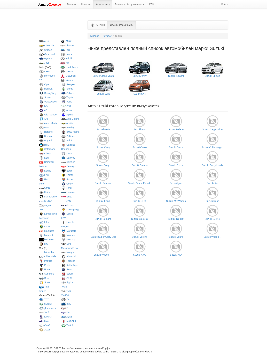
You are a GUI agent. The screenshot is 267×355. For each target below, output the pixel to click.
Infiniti (66, 58)
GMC (44, 188)
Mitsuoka (46, 252)
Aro (43, 118)
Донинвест (47, 308)
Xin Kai (65, 295)
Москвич (68, 321)
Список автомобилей (121, 25)
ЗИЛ (44, 312)
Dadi (44, 157)
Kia (64, 62)
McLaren (46, 239)
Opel (44, 84)
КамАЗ (45, 316)
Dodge (45, 170)
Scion (44, 278)
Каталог (107, 36)
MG (43, 243)
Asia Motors (70, 118)
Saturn (67, 273)
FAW (44, 175)
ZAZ (44, 299)
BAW (44, 127)
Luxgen (65, 226)
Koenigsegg (70, 209)
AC (43, 110)
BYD (44, 144)
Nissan (66, 80)
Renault (45, 88)
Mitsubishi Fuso (69, 248)
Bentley (67, 127)
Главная (71, 4)
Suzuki (45, 97)
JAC (66, 200)
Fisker (67, 179)
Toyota (67, 97)
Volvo (66, 101)
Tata (44, 286)
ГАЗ (43, 106)
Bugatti (45, 140)
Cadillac (68, 144)
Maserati (46, 235)
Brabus (45, 136)
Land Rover (69, 67)
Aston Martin (48, 123)
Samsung (46, 273)
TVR (66, 291)
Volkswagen (48, 101)
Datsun (42, 166)
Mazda (66, 71)
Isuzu (66, 196)
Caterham (47, 149)
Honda (66, 54)
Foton (42, 183)
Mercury (68, 239)
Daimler (68, 162)
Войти (224, 4)
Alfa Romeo (48, 114)
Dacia (67, 153)
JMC (41, 209)
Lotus (44, 226)
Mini (66, 243)
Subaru (67, 93)
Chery (45, 153)
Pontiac (45, 261)
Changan (66, 149)
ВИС (66, 303)
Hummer (68, 192)
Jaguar (45, 205)
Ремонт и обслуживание (129, 4)
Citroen (45, 50)
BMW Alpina (70, 131)
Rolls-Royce (70, 265)
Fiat (43, 179)
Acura (67, 110)
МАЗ (44, 321)
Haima (45, 192)
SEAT (66, 278)
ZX (65, 299)
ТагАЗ (67, 325)
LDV (63, 218)
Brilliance (68, 136)
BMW (65, 41)
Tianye (42, 291)
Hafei (66, 188)
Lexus (45, 71)
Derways (68, 166)
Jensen (67, 205)
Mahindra (46, 231)
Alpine (67, 114)
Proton (45, 265)
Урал (44, 329)
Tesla (64, 286)
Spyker (67, 282)
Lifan (44, 222)
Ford (65, 50)
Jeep (44, 62)
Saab (66, 269)
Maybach (68, 235)
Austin (67, 123)
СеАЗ (44, 325)
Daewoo (68, 157)
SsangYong (47, 93)
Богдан (45, 303)
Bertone (46, 131)
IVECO (45, 200)
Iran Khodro (48, 196)
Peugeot (68, 84)
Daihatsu (46, 162)
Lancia (67, 213)
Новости (85, 4)
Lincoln (67, 222)
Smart (45, 282)
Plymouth (68, 256)
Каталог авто (103, 4)
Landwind (44, 218)
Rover (45, 269)
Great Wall (47, 54)
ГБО (151, 4)
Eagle (67, 170)
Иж (65, 312)
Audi (44, 41)
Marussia (68, 231)
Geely (67, 183)
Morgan (67, 252)
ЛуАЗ (66, 316)
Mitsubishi (68, 75)
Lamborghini (48, 213)
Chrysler (67, 45)
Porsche (68, 261)
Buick (66, 140)
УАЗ (66, 106)
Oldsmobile (47, 256)
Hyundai (46, 58)
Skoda (67, 88)
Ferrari (67, 175)
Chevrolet (46, 45)
